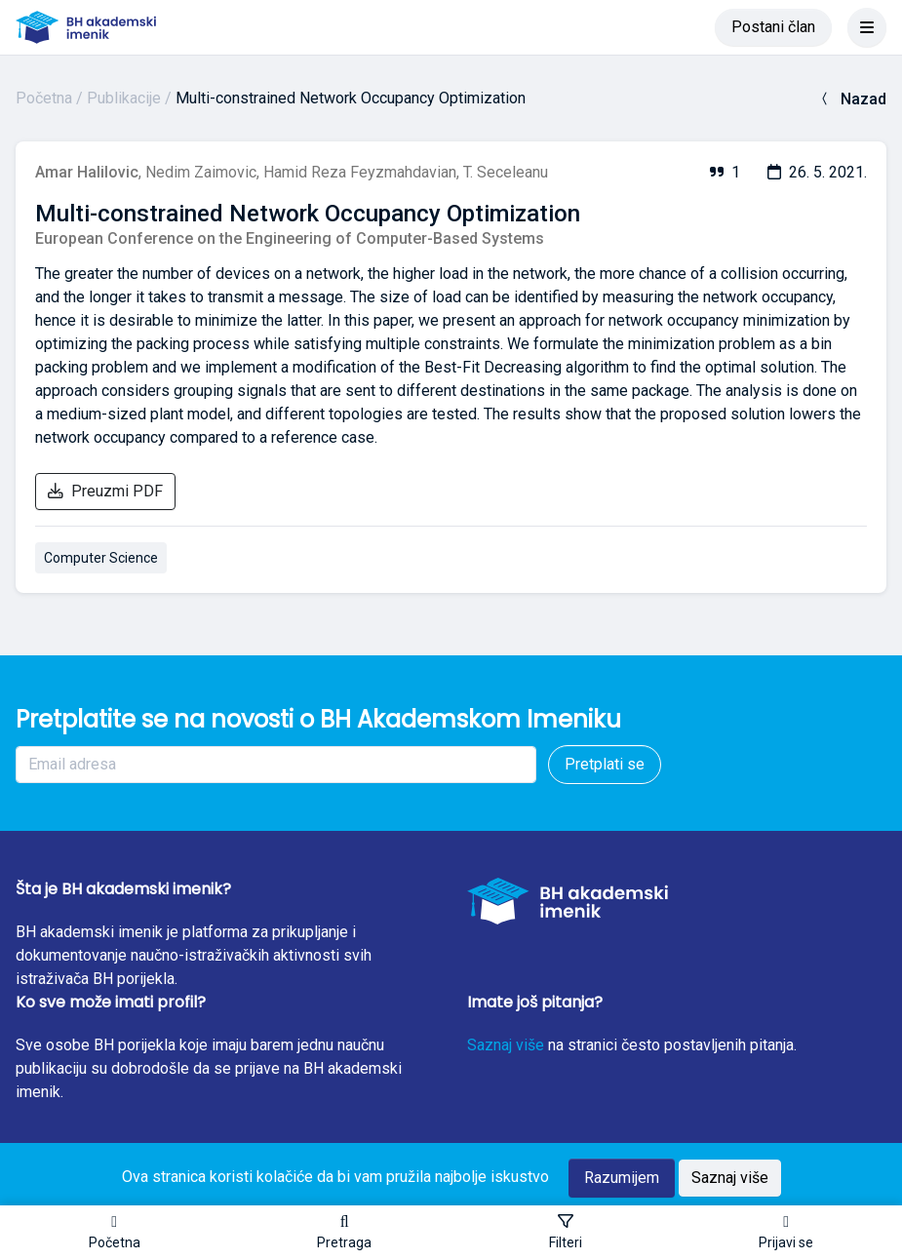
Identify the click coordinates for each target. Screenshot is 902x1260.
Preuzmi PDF (105, 491)
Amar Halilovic (86, 172)
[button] (344, 1232)
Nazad (851, 99)
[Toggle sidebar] (565, 1232)
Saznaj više (505, 1045)
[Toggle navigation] (866, 27)
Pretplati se (605, 764)
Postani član (773, 27)
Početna (44, 98)
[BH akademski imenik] (86, 27)
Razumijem (621, 1177)
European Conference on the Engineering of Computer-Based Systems (289, 238)
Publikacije (124, 98)
